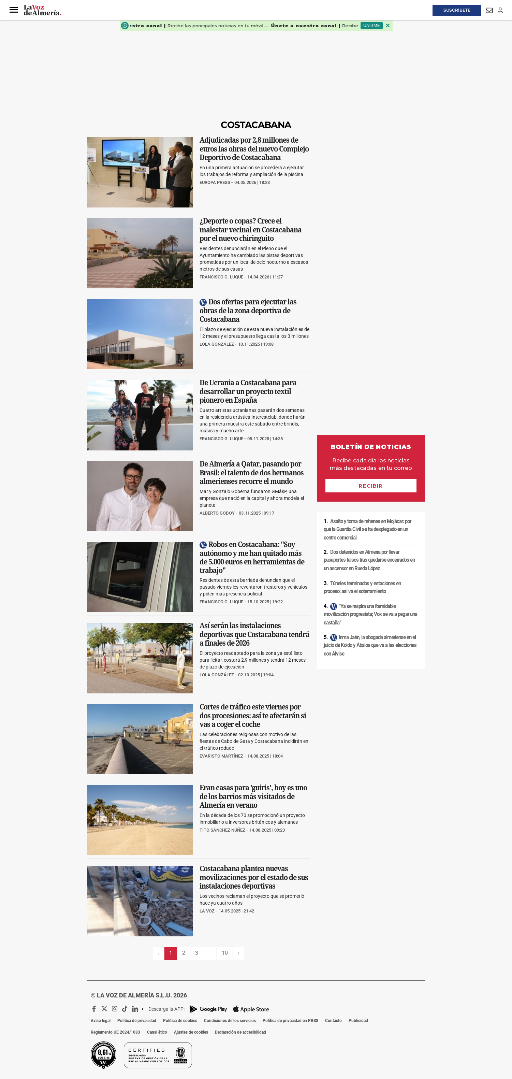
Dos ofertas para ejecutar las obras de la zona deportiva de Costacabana (248, 311)
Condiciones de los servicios (230, 1020)
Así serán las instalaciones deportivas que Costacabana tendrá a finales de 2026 (254, 634)
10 (225, 953)
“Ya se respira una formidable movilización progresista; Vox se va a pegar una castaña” (370, 614)
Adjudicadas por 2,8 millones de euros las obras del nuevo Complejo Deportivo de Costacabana (254, 148)
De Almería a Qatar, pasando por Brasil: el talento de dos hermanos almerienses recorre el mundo (252, 472)
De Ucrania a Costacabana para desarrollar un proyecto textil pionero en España (248, 391)
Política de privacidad (136, 1020)
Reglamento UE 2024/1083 (115, 1032)
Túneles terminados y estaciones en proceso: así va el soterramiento (362, 587)
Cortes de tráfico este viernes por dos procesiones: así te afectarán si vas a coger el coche (253, 715)
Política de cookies (180, 1020)
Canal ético (157, 1032)
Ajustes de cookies (191, 1032)
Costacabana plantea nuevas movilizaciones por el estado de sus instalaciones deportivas (254, 877)
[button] (14, 10)
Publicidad (358, 1020)
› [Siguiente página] (238, 953)
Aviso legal (101, 1020)
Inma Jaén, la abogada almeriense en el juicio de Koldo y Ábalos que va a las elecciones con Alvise (370, 645)
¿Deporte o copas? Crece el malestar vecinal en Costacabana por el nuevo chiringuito (251, 229)
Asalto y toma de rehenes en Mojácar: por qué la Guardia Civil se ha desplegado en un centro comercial (367, 529)
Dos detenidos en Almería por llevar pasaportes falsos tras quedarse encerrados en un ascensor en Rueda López (369, 560)
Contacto (333, 1020)
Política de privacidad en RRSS (290, 1020)
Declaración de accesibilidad (240, 1032)
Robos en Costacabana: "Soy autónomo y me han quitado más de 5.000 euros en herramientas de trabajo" (252, 557)
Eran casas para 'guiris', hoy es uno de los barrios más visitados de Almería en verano (253, 796)
